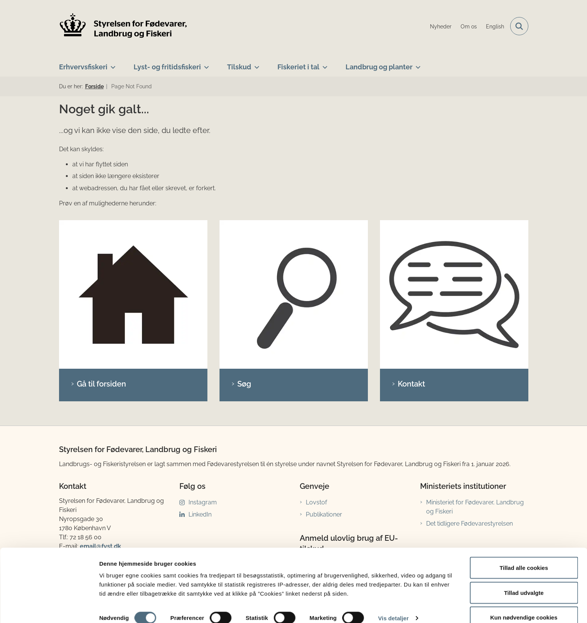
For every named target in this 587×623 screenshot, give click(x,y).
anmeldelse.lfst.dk (335, 482)
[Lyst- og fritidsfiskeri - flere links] (205, 64)
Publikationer (324, 375)
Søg (244, 244)
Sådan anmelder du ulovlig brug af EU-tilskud (354, 430)
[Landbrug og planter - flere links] (416, 64)
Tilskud (239, 67)
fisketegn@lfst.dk (105, 517)
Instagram (202, 362)
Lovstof (316, 362)
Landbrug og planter (379, 67)
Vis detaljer (393, 603)
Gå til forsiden (101, 244)
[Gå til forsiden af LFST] (123, 26)
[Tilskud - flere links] (255, 64)
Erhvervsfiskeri (83, 67)
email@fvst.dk (100, 406)
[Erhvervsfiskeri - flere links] (111, 64)
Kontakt (411, 244)
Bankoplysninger (89, 470)
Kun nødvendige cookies (523, 603)
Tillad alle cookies (524, 553)
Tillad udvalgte (524, 578)
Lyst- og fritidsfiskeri (167, 67)
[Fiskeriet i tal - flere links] (323, 64)
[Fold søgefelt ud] (519, 26)
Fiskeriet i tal (298, 67)
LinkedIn (200, 375)
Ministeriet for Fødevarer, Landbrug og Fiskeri (475, 367)
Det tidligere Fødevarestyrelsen (469, 384)
